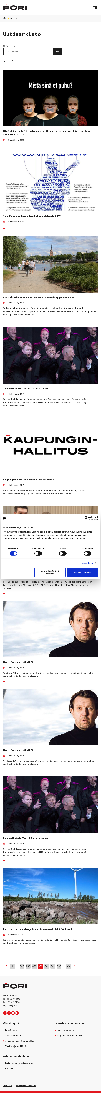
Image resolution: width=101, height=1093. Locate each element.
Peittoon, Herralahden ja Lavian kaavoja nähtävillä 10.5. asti (37, 929)
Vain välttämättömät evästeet (50, 572)
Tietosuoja (7, 1085)
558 (28, 966)
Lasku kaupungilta (64, 1030)
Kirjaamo (8, 1068)
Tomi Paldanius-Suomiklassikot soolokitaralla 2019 (32, 216)
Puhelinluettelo (11, 1030)
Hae (57, 51)
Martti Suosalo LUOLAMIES (18, 662)
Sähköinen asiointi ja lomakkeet (19, 1041)
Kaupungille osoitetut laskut (69, 1035)
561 (46, 966)
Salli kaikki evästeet (82, 572)
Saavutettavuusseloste (26, 1085)
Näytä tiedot (87, 563)
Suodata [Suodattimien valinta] (8, 61)
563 (59, 966)
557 (22, 966)
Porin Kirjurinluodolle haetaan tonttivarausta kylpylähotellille (38, 297)
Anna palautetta (12, 1035)
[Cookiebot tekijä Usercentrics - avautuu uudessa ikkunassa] (86, 518)
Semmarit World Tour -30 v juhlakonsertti (27, 388)
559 (34, 966)
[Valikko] (95, 7)
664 (68, 966)
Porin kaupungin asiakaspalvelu (19, 1063)
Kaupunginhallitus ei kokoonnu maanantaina (28, 479)
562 (53, 966)
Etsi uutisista (9, 46)
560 (40, 966)
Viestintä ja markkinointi (15, 1046)
